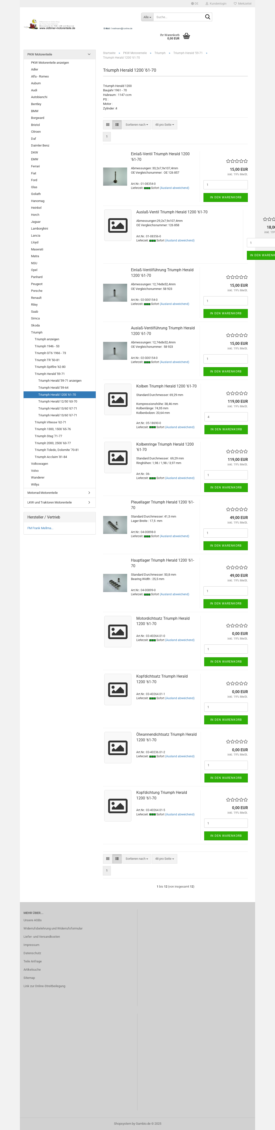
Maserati (37, 249)
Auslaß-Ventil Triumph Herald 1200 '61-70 (172, 212)
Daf (33, 138)
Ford (34, 180)
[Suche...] (147, 17)
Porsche (36, 291)
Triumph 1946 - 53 (47, 346)
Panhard (36, 277)
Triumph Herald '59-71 (50, 374)
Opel (34, 270)
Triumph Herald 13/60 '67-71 (57, 408)
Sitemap (29, 978)
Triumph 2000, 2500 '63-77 (53, 443)
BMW (35, 111)
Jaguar (35, 222)
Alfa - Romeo (40, 76)
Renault (36, 298)
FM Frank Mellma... (40, 528)
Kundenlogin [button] (216, 3)
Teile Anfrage (33, 961)
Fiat (33, 173)
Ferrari (35, 166)
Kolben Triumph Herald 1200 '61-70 (166, 386)
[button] (194, 3)
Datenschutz (32, 953)
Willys (35, 484)
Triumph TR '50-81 (47, 360)
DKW (34, 152)
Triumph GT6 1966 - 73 (50, 353)
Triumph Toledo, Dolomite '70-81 (57, 450)
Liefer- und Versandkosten (42, 936)
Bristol (35, 125)
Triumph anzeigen (47, 339)
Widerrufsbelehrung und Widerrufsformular (53, 928)
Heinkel (36, 207)
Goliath (36, 194)
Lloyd (34, 242)
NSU (34, 263)
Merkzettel (242, 3)
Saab (34, 311)
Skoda (35, 325)
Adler (34, 69)
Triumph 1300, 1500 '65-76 (53, 429)
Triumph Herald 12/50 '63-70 (57, 401)
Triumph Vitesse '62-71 (50, 422)
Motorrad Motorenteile (42, 493)
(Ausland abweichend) (174, 188)
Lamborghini (39, 228)
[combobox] (136, 125)
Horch (35, 215)
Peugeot (36, 284)
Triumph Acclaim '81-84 (51, 457)
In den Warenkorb (226, 197)
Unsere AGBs (33, 920)
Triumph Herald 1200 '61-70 (57, 394)
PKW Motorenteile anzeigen (50, 62)
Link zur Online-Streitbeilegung (44, 986)
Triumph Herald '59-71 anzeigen (59, 380)
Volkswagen (39, 463)
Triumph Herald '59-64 (53, 387)
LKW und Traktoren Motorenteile (49, 502)
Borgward (37, 118)
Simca (35, 318)
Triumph (36, 332)
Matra (35, 256)
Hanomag (37, 201)
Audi (34, 90)
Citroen (36, 131)
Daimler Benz (40, 145)
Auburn (36, 83)
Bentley (36, 104)
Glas (34, 187)
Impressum (31, 945)
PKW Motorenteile (39, 54)
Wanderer (37, 477)
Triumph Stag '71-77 (48, 436)
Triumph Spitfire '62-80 (50, 367)
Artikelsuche (32, 969)
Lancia (35, 235)
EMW (34, 159)
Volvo (35, 470)
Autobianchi (39, 97)
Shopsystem (122, 1123)
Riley (34, 304)
